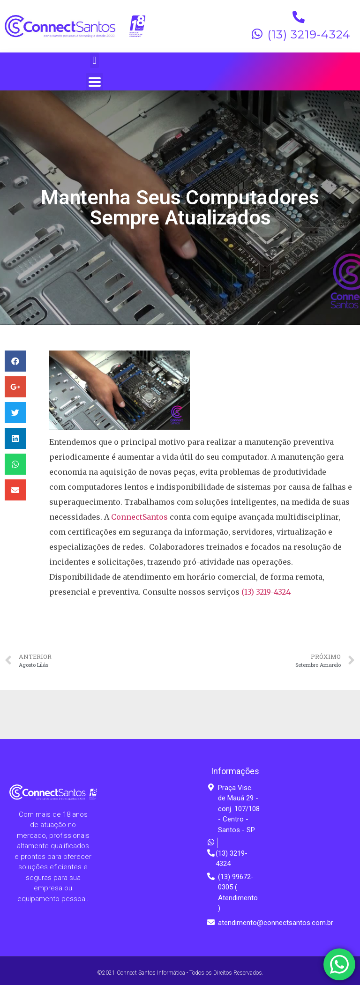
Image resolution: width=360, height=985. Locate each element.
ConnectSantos (139, 517)
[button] (94, 60)
